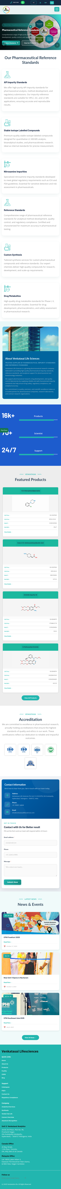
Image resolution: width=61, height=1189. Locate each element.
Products (5, 1067)
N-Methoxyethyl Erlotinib (30, 647)
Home (4, 1060)
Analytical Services (8, 1107)
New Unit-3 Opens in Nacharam (16, 978)
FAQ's (3, 1090)
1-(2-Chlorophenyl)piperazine (30, 491)
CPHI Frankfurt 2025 (12, 937)
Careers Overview (8, 1117)
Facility (4, 1071)
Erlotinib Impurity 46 (30, 595)
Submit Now (12, 882)
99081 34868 (14, 2)
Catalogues (6, 1087)
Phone (6, 849)
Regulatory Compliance (10, 1097)
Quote (52, 2)
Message (7, 861)
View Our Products (30, 43)
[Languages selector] (33, 2)
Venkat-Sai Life (7, 1114)
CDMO (4, 1074)
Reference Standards (14, 210)
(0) (45, 2)
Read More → (8, 942)
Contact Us (5, 1094)
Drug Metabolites (12, 296)
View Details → (8, 532)
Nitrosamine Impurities (15, 171)
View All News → (30, 1037)
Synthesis (5, 1110)
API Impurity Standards (15, 82)
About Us (5, 1064)
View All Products (30, 698)
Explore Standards (11, 43)
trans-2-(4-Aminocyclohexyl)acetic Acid (30, 543)
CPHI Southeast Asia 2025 (14, 1018)
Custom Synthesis (13, 254)
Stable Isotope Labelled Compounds (22, 130)
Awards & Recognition (9, 1121)
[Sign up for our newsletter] (13, 1178)
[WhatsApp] (23, 2)
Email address (9, 837)
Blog (3, 1078)
